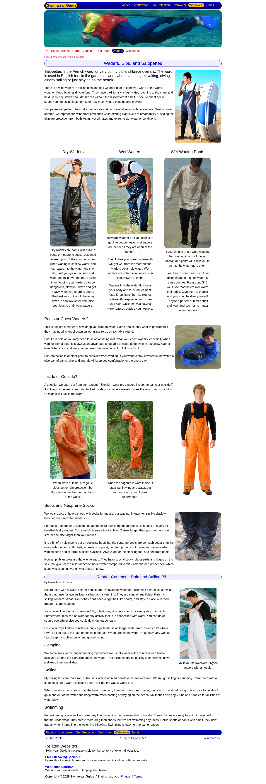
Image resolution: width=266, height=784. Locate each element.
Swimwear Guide (61, 5)
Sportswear (140, 5)
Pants (55, 50)
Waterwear (196, 5)
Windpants (133, 50)
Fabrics (125, 5)
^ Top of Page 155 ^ (133, 738)
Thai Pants (103, 50)
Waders (118, 50)
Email (210, 5)
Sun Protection (160, 5)
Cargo (76, 50)
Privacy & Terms (131, 776)
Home (47, 57)
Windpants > (212, 738)
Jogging (88, 50)
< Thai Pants (54, 738)
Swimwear (179, 5)
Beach (65, 50)
